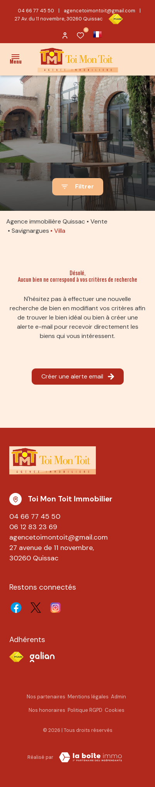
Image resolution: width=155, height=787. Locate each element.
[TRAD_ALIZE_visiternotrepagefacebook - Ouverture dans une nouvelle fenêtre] (16, 607)
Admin (118, 696)
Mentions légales (88, 696)
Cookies (114, 710)
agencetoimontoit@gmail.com (99, 10)
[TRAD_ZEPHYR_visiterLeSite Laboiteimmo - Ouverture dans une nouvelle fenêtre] (90, 757)
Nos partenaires (46, 696)
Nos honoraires (47, 710)
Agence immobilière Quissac (45, 221)
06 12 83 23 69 (33, 526)
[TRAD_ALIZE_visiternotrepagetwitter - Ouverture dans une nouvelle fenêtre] (36, 607)
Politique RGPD (85, 710)
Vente (98, 221)
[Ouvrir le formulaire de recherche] (77, 186)
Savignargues (30, 231)
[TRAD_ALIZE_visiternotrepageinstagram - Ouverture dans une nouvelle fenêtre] (55, 607)
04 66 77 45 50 (36, 10)
